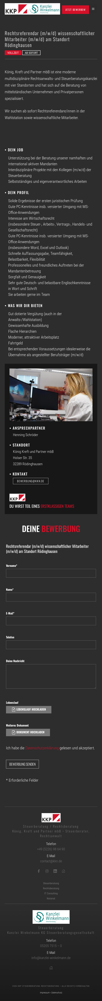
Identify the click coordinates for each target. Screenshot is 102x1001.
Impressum (45, 992)
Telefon (10, 637)
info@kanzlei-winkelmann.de (51, 958)
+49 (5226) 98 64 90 (51, 849)
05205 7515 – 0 (51, 946)
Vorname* (11, 565)
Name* (10, 589)
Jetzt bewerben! (75, 10)
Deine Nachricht (15, 661)
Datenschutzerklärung (42, 748)
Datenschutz (56, 992)
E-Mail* (10, 613)
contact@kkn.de (51, 861)
